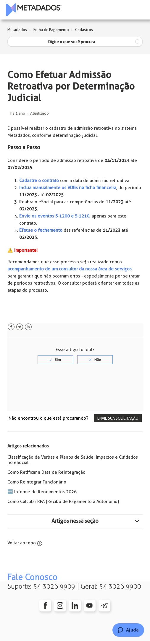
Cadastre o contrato (39, 180)
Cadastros (84, 29)
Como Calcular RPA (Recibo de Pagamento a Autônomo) (63, 501)
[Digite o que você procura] (74, 42)
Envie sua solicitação (117, 418)
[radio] (55, 359)
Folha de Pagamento (51, 29)
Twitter (19, 327)
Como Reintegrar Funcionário (36, 482)
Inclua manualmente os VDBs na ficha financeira (67, 187)
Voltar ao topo (24, 543)
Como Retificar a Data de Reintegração (46, 472)
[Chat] (128, 630)
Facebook (11, 327)
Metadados (17, 29)
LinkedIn (28, 327)
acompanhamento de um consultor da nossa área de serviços (69, 269)
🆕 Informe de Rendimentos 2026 (42, 491)
